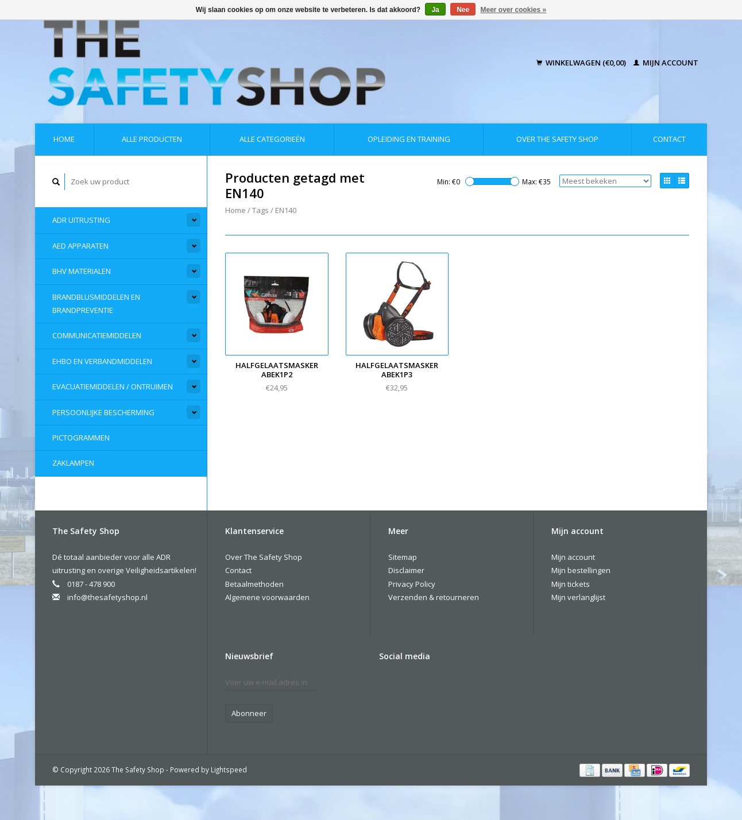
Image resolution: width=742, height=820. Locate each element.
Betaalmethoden (254, 584)
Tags (260, 210)
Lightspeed (229, 769)
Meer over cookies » (514, 10)
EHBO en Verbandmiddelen (102, 361)
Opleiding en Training (409, 139)
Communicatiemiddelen (96, 335)
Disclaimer (406, 570)
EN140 (285, 210)
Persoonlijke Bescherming (103, 412)
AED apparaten (80, 246)
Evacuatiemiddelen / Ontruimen (112, 386)
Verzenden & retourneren (433, 597)
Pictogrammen (81, 437)
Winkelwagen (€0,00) (582, 62)
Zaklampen (73, 463)
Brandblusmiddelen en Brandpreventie (96, 303)
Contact (669, 139)
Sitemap (402, 557)
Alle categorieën (272, 139)
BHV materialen (81, 271)
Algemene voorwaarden (267, 597)
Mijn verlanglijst (578, 597)
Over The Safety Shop (557, 139)
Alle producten (152, 139)
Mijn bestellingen (580, 570)
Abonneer (248, 713)
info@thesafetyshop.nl (107, 597)
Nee (463, 10)
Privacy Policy (411, 584)
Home (64, 139)
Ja (435, 10)
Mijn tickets (570, 584)
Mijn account (665, 62)
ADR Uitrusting (81, 220)
